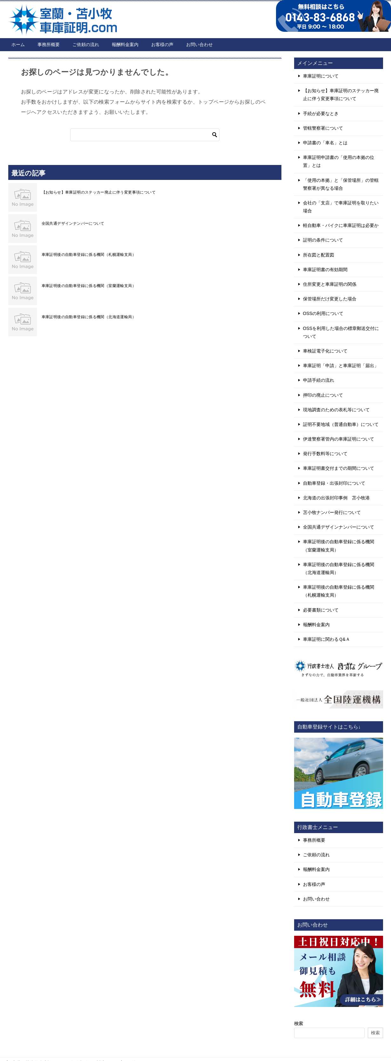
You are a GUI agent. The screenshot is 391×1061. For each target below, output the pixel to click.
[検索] (144, 134)
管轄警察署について (323, 128)
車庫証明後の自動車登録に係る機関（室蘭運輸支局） (89, 286)
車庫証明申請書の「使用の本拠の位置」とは (338, 161)
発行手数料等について (325, 453)
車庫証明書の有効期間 (325, 269)
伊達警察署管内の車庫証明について (338, 439)
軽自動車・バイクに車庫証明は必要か (341, 225)
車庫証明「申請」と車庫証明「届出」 (341, 365)
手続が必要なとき (321, 113)
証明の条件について (323, 240)
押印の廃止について (323, 395)
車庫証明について (321, 76)
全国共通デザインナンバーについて (73, 223)
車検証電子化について (325, 350)
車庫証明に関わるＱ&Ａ (326, 639)
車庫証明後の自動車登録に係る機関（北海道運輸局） (89, 317)
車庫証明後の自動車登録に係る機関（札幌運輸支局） (89, 254)
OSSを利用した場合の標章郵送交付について (341, 332)
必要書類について (321, 610)
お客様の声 (162, 44)
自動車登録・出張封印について (334, 483)
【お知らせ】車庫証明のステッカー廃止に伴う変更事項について (99, 192)
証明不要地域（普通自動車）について (341, 424)
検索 (298, 1023)
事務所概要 (48, 44)
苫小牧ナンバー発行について (332, 512)
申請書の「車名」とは (325, 142)
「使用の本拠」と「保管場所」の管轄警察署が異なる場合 (341, 184)
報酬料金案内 (125, 44)
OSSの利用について (323, 313)
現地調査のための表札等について (336, 409)
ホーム (18, 44)
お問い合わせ (199, 44)
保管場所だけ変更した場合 (329, 298)
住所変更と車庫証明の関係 (329, 284)
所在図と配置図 (318, 254)
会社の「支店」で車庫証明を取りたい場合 (341, 206)
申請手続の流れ (318, 380)
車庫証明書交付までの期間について (338, 468)
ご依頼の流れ (85, 44)
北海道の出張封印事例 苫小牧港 (336, 497)
